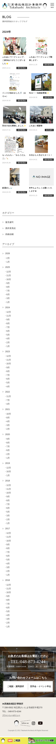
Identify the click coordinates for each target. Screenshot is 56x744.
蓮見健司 (9, 222)
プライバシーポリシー (11, 715)
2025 (7, 267)
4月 (8, 338)
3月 (8, 298)
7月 (8, 290)
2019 (7, 463)
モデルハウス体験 (41, 740)
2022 (7, 392)
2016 (7, 580)
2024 (7, 307)
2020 (7, 434)
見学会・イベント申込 (40, 686)
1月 (8, 262)
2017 (7, 528)
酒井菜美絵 (10, 228)
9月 (8, 283)
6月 (8, 294)
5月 (8, 335)
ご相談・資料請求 (15, 686)
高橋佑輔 (9, 234)
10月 (8, 279)
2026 (7, 253)
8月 (8, 287)
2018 (7, 480)
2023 (7, 351)
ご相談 (10, 740)
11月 (8, 275)
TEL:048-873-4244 (28, 661)
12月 (8, 271)
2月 (8, 258)
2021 (7, 409)
